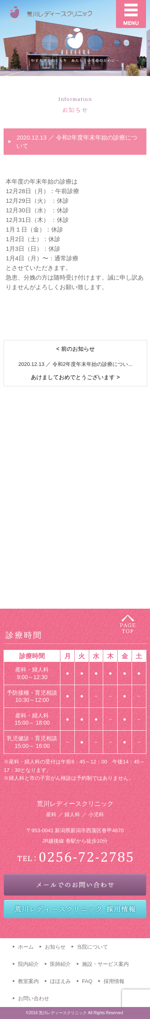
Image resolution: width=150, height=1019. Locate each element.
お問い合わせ (33, 998)
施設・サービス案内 (105, 964)
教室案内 (28, 981)
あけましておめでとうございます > (75, 377)
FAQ (87, 981)
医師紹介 (60, 964)
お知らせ (55, 947)
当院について (92, 947)
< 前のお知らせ (75, 349)
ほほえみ (60, 981)
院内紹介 (28, 964)
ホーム (26, 947)
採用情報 (114, 981)
